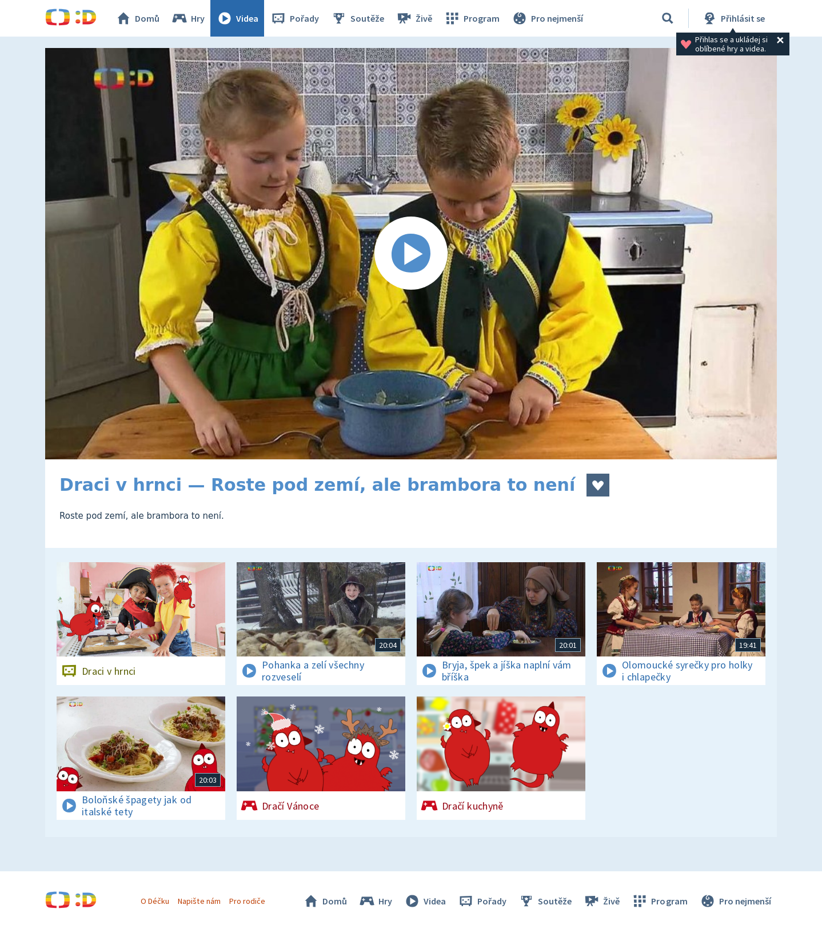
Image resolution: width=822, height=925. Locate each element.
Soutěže (357, 18)
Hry (188, 18)
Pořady (294, 18)
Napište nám (199, 901)
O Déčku (155, 901)
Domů (137, 18)
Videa (237, 18)
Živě (414, 18)
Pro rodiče (247, 901)
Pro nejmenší (547, 18)
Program (472, 18)
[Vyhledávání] (667, 18)
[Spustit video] (411, 253)
